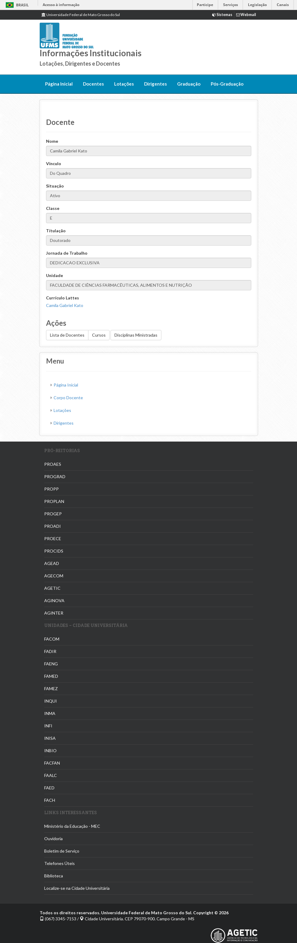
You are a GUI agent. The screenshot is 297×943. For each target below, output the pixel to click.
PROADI (52, 526)
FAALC (50, 775)
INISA (50, 738)
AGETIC (52, 588)
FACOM (51, 638)
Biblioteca (53, 875)
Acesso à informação (61, 4)
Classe (52, 208)
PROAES (52, 464)
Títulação (56, 230)
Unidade (54, 275)
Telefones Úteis (59, 863)
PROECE (52, 538)
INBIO (50, 750)
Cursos (99, 335)
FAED (49, 787)
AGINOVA (54, 600)
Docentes (93, 83)
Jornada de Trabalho (66, 253)
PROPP (51, 488)
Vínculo (53, 163)
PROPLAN (54, 501)
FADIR (50, 651)
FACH (49, 800)
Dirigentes (155, 83)
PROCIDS (53, 550)
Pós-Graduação (227, 83)
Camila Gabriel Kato (64, 305)
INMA (49, 713)
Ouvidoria (53, 838)
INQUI (50, 700)
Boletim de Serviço (61, 850)
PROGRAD (54, 476)
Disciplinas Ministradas (135, 335)
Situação (55, 185)
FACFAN (52, 762)
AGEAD (51, 563)
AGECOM (53, 575)
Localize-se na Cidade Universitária (77, 888)
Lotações (124, 83)
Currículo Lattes (62, 297)
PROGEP (53, 513)
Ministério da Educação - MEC (72, 826)
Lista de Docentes (67, 335)
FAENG (51, 663)
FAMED (51, 676)
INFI (48, 725)
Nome (52, 141)
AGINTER (53, 612)
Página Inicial (59, 83)
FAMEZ (51, 688)
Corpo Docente (68, 397)
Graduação (188, 83)
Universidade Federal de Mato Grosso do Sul (80, 14)
